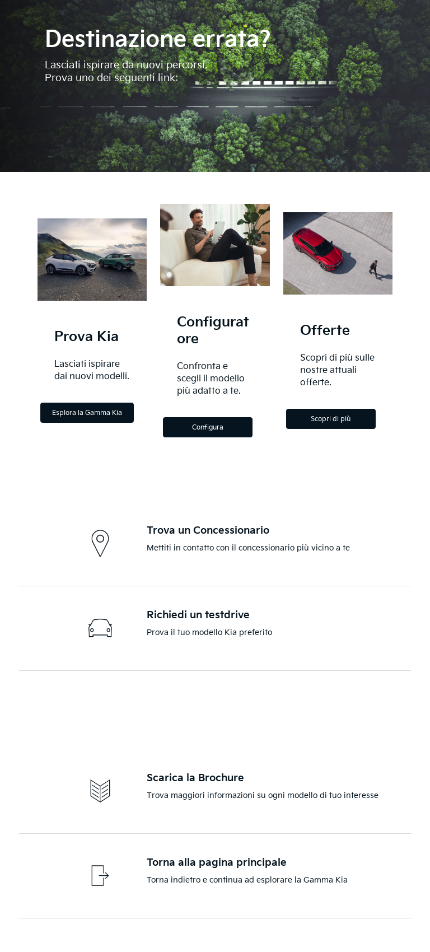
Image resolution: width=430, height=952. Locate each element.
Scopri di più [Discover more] (330, 419)
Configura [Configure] (207, 427)
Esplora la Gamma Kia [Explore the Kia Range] (87, 413)
